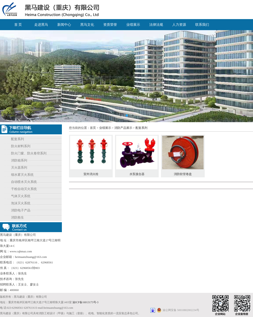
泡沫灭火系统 (20, 203)
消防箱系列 (19, 160)
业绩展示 (133, 24)
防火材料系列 (20, 146)
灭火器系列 (19, 167)
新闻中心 (64, 24)
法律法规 (156, 24)
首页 (93, 128)
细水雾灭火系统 (22, 174)
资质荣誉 (110, 24)
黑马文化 (87, 24)
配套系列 (17, 139)
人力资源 (179, 24)
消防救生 (17, 217)
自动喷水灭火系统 (24, 182)
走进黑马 (41, 24)
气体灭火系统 (20, 196)
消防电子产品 (20, 210)
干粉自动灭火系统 (24, 189)
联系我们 (202, 24)
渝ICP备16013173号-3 (85, 302)
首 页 (18, 24)
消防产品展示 (123, 128)
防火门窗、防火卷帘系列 (28, 153)
